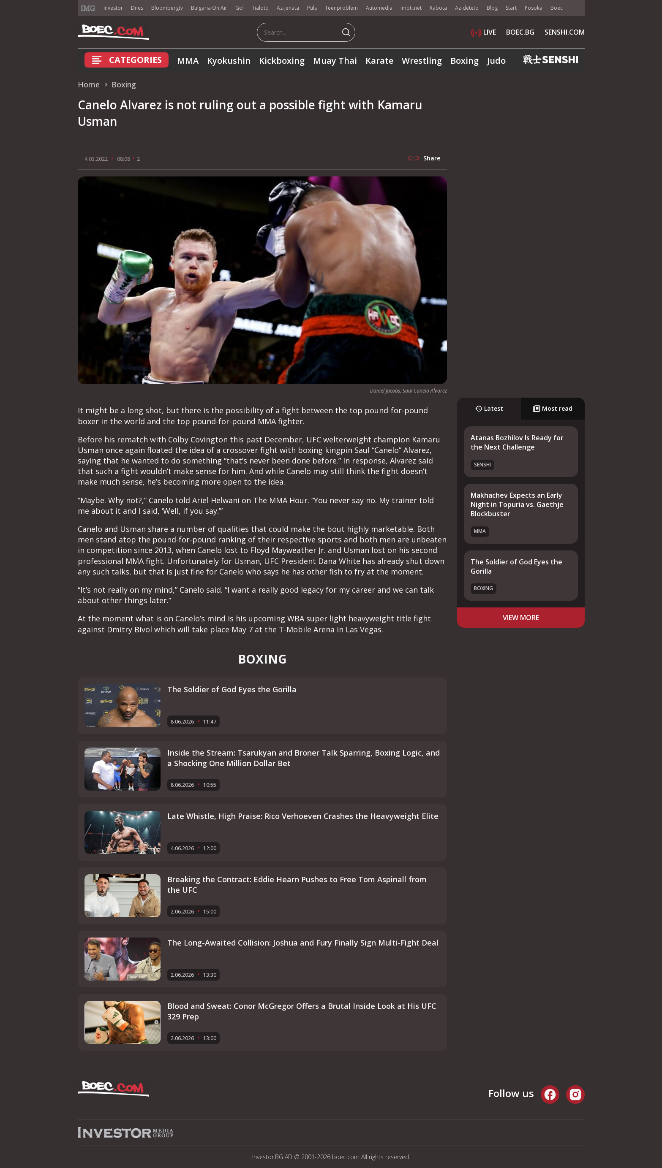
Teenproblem (341, 7)
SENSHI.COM (565, 32)
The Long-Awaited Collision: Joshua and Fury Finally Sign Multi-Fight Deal (303, 943)
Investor (113, 7)
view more (521, 617)
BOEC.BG (520, 32)
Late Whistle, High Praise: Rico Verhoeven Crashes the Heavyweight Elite (303, 816)
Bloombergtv (167, 7)
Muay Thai (335, 60)
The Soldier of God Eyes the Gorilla (232, 689)
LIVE (483, 32)
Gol (239, 7)
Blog (492, 7)
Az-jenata (288, 7)
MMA (188, 60)
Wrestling (422, 60)
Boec (556, 7)
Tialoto (260, 7)
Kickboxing (282, 60)
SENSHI (482, 464)
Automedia (379, 7)
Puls (312, 7)
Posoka (533, 7)
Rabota (438, 7)
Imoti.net (411, 7)
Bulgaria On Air (209, 7)
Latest (489, 408)
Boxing (464, 60)
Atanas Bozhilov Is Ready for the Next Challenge (517, 442)
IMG (88, 8)
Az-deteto (467, 7)
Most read (552, 408)
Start (511, 7)
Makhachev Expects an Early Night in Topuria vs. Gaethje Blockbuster (517, 505)
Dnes (137, 7)
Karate (379, 60)
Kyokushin (229, 60)
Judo (496, 60)
